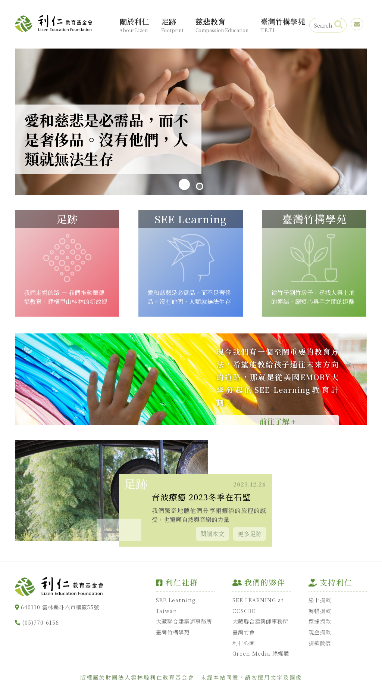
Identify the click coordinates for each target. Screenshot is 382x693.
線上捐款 (320, 600)
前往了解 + (277, 421)
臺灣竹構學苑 (282, 25)
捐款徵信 (320, 643)
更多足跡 (250, 533)
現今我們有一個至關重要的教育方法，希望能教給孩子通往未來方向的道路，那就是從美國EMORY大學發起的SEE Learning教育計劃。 (277, 377)
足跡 (172, 25)
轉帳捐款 (320, 611)
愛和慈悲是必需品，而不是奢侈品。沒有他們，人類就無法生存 (189, 297)
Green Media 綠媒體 (260, 654)
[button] (130, 530)
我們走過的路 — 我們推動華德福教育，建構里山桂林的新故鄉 (65, 297)
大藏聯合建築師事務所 (184, 621)
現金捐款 (320, 632)
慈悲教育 (221, 25)
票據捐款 (320, 621)
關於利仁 (134, 25)
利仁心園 (243, 643)
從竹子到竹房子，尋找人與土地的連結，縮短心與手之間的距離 (313, 297)
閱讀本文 (212, 533)
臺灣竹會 (243, 632)
